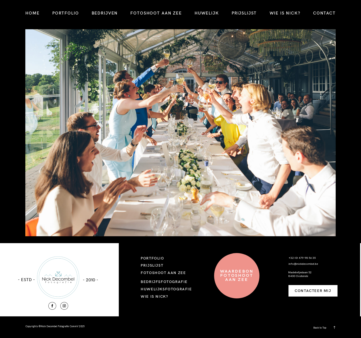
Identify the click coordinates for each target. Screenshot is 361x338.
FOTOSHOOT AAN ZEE (156, 13)
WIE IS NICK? (285, 13)
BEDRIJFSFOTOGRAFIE (164, 281)
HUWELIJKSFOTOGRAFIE (166, 289)
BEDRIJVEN (105, 13)
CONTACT (324, 13)
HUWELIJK (207, 13)
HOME (32, 13)
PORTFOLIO (65, 13)
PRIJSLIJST (244, 13)
